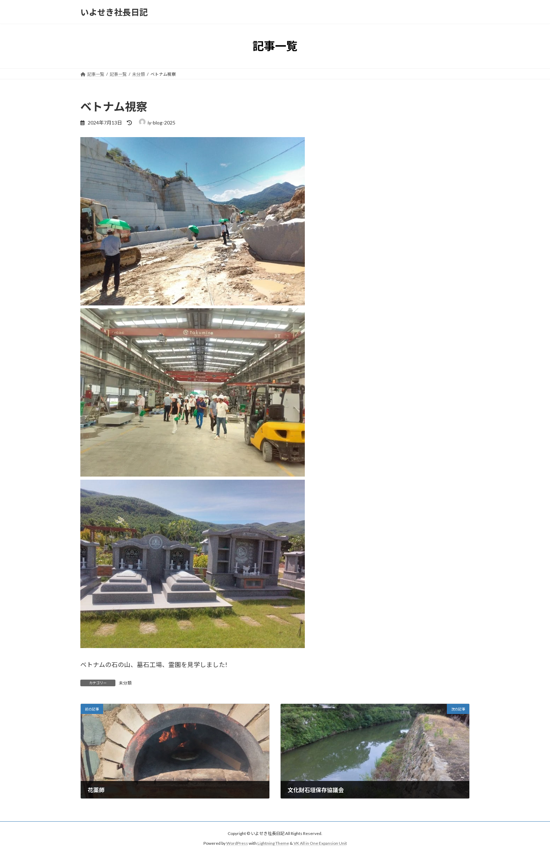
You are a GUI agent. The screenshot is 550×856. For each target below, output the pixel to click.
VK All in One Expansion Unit (320, 843)
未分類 (125, 683)
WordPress (237, 843)
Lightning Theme (273, 843)
